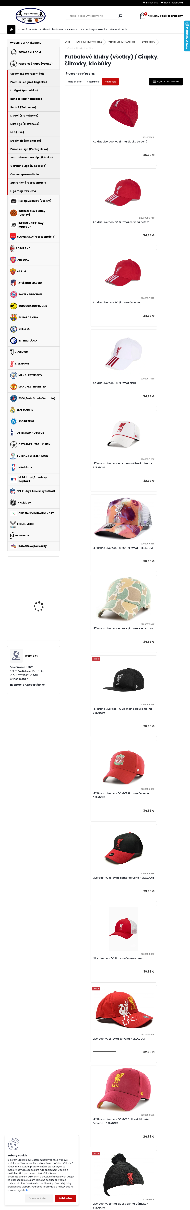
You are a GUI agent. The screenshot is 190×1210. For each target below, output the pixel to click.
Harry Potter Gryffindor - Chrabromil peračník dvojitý (43, 575)
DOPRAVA (71, 29)
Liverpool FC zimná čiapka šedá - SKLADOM (89, 730)
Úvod (67, 41)
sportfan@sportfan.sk (29, 685)
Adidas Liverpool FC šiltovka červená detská (150, 143)
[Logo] (29, 16)
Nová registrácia (173, 2)
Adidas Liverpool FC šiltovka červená (91, 226)
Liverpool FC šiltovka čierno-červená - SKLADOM (151, 477)
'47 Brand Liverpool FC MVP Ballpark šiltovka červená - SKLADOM (91, 646)
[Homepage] (11, 29)
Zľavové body (118, 29)
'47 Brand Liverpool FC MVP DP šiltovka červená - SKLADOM (92, 984)
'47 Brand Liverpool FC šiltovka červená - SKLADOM (152, 815)
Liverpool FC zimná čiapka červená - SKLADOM (150, 899)
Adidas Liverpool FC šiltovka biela (148, 226)
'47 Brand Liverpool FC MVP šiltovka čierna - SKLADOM (90, 815)
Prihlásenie (152, 2)
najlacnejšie (75, 81)
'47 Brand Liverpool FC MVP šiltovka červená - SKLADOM (90, 477)
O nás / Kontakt (27, 29)
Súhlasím (65, 1198)
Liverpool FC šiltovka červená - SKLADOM (146, 561)
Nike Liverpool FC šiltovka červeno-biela (93, 562)
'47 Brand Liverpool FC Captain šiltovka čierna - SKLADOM (152, 393)
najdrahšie (93, 81)
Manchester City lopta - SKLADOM (43, 626)
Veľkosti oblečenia (51, 29)
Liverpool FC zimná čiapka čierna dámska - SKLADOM (148, 646)
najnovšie (110, 81)
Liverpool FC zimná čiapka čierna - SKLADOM (90, 899)
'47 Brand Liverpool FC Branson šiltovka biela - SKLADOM (93, 308)
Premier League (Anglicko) (122, 41)
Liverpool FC (148, 41)
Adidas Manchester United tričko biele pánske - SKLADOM (40, 599)
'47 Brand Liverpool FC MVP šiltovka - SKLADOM (150, 308)
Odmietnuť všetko (39, 1198)
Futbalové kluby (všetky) (89, 41)
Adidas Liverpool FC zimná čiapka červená (90, 143)
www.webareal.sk (108, 1206)
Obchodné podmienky (93, 29)
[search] (120, 16)
